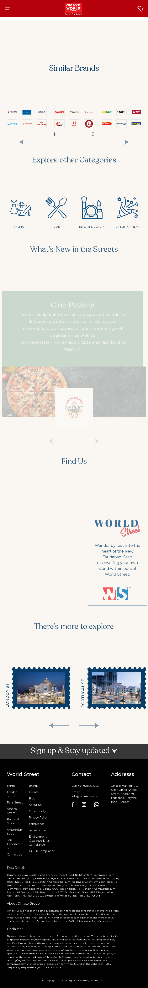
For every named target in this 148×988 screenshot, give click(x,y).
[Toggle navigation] (7, 9)
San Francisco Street (13, 844)
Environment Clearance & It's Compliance (39, 840)
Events (33, 792)
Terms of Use (38, 830)
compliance (37, 824)
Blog (32, 798)
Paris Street (15, 802)
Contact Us (14, 854)
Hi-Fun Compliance (42, 851)
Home (11, 786)
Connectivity (37, 811)
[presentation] (29, 142)
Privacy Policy (38, 817)
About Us (35, 805)
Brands (33, 786)
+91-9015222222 (88, 786)
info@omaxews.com (85, 796)
